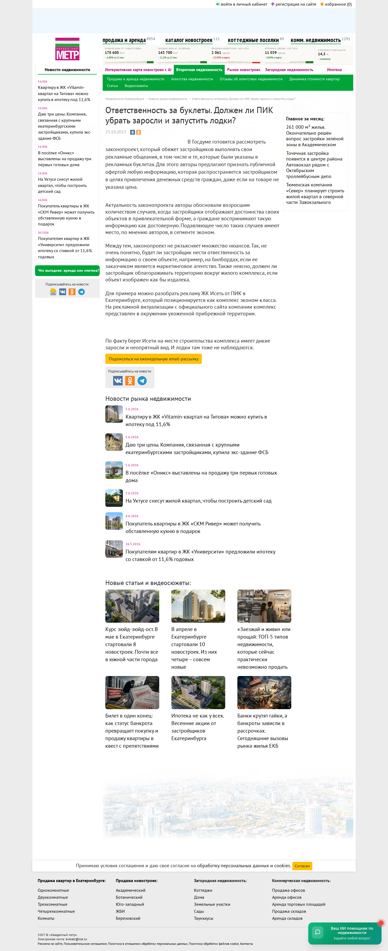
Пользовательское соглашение (85, 943)
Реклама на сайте (50, 943)
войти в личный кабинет (241, 4)
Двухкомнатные (53, 897)
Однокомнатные (53, 890)
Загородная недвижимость (289, 69)
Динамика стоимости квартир (314, 78)
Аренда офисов (287, 897)
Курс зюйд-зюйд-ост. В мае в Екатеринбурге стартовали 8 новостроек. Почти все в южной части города (131, 644)
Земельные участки (212, 904)
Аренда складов (287, 918)
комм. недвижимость (316, 40)
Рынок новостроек (243, 69)
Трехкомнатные (52, 904)
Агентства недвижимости (192, 78)
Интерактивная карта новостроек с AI (138, 69)
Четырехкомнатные (56, 911)
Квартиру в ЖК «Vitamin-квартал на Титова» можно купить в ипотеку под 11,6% (64, 93)
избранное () (336, 4)
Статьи (112, 85)
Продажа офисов (288, 890)
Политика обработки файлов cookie (214, 943)
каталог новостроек (189, 40)
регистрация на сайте (293, 4)
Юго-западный (130, 904)
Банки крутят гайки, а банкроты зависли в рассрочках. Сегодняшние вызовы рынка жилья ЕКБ (262, 730)
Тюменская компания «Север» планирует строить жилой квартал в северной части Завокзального (315, 193)
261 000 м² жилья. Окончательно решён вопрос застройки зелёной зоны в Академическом (315, 136)
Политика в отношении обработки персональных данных (148, 943)
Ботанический (129, 897)
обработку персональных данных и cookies (243, 865)
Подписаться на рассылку (153, 358)
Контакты (246, 943)
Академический (131, 890)
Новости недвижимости (67, 69)
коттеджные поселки (253, 40)
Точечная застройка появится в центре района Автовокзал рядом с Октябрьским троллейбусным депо (314, 164)
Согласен (302, 865)
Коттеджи (203, 890)
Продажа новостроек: (137, 880)
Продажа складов (289, 911)
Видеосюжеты (136, 85)
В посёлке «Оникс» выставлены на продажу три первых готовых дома (64, 159)
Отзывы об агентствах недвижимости (251, 78)
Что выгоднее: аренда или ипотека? (68, 270)
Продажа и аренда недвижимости (135, 78)
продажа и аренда (124, 40)
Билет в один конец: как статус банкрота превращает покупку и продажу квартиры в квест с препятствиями (132, 730)
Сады (199, 911)
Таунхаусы (203, 918)
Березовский (128, 918)
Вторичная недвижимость (199, 69)
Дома (199, 897)
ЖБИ (120, 911)
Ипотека (334, 69)
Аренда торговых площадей (298, 904)
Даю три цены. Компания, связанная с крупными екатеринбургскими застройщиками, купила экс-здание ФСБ (64, 126)
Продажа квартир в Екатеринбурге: (72, 880)
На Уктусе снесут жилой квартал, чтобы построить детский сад (62, 185)
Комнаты (46, 918)
